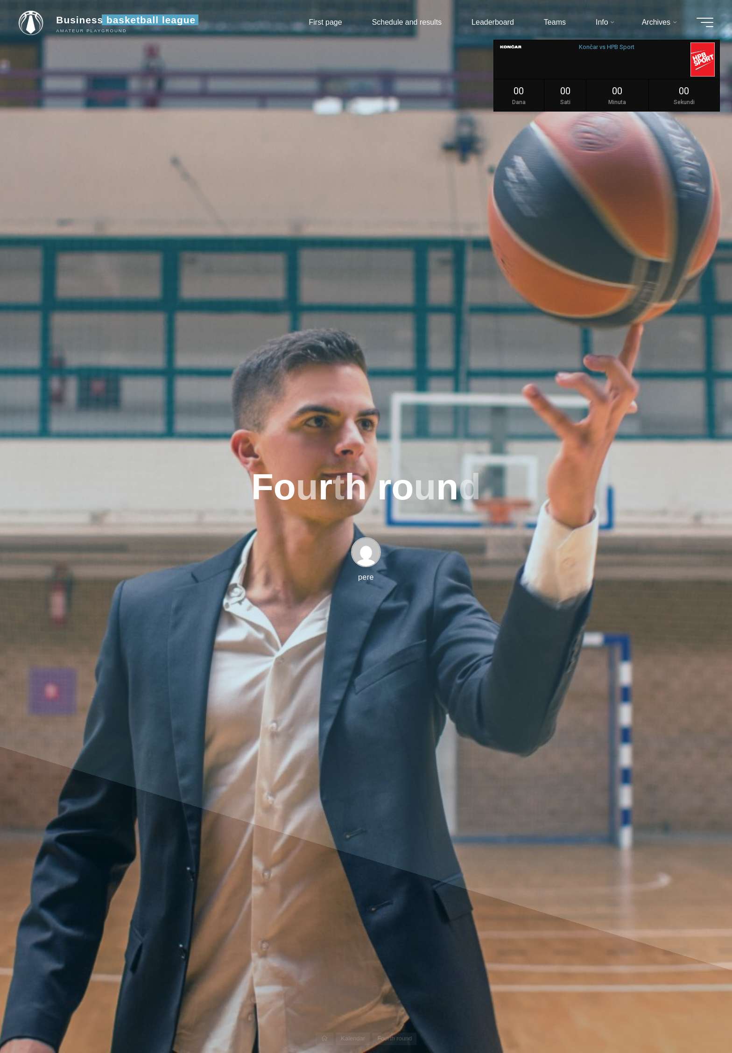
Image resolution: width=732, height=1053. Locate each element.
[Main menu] (705, 22)
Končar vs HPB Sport (606, 46)
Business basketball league (126, 19)
